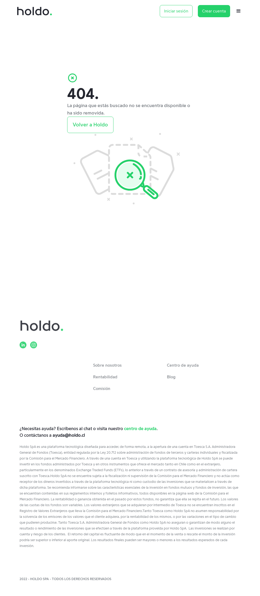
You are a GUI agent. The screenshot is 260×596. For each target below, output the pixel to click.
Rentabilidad (105, 379)
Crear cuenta (214, 11)
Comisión (101, 391)
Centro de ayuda (183, 367)
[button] (241, 11)
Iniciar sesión (176, 11)
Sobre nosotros (107, 367)
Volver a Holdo (90, 124)
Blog (171, 379)
